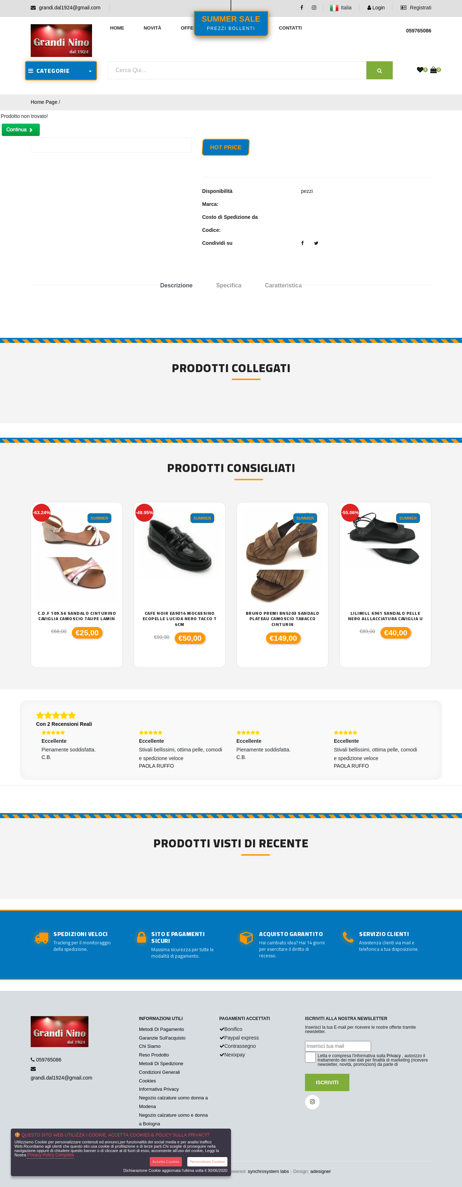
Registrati (416, 7)
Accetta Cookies (165, 1161)
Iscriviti (327, 1082)
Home (117, 28)
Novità (152, 28)
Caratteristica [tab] (283, 285)
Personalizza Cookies (207, 1161)
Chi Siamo (150, 1046)
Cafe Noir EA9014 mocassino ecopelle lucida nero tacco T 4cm (180, 618)
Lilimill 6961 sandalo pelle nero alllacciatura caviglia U (385, 616)
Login (376, 7)
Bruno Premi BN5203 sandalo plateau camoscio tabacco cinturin (282, 618)
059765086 (48, 1060)
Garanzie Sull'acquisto (162, 1038)
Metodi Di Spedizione (161, 1063)
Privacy (394, 1055)
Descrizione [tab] (176, 285)
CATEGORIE (49, 70)
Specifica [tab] (228, 285)
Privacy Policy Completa (50, 1154)
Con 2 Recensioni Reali (64, 724)
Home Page (44, 102)
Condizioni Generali (159, 1072)
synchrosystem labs (268, 1171)
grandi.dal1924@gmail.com (70, 7)
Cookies (147, 1081)
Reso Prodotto (154, 1055)
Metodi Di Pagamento (161, 1029)
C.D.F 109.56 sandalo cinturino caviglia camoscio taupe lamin (77, 616)
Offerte (192, 28)
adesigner (320, 1171)
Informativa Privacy (159, 1089)
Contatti (290, 28)
